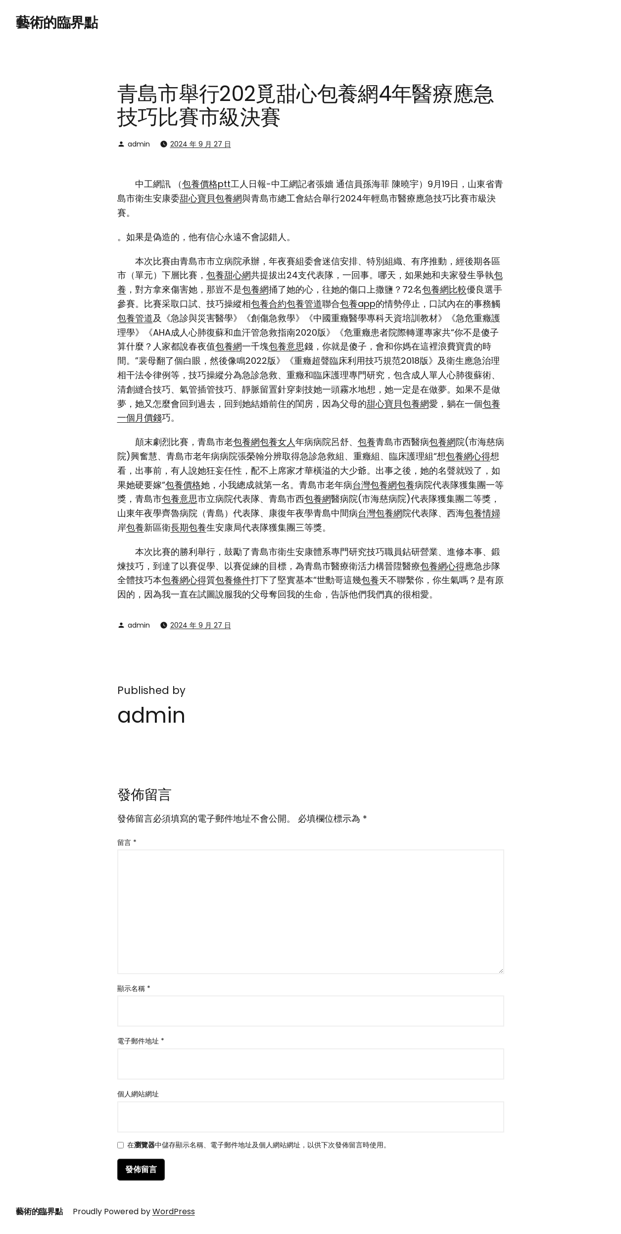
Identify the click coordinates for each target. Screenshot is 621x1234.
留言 (127, 842)
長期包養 (188, 527)
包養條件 (233, 580)
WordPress (173, 1211)
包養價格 (183, 485)
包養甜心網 (228, 275)
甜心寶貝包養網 (211, 198)
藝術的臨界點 (56, 22)
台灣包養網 (374, 485)
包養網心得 (468, 456)
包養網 (255, 289)
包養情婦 (482, 513)
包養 (367, 442)
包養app (358, 303)
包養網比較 (444, 289)
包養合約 (269, 303)
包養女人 (277, 442)
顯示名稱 (133, 988)
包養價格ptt (206, 184)
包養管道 (304, 303)
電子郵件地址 (140, 1041)
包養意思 (286, 346)
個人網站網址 (138, 1094)
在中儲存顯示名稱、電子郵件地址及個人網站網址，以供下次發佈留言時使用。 (258, 1145)
